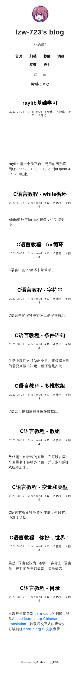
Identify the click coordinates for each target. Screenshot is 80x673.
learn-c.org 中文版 (38, 629)
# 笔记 (42, 115)
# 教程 (57, 202)
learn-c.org (43, 613)
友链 (33, 64)
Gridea (40, 662)
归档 (33, 56)
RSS (54, 662)
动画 (61, 56)
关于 (47, 64)
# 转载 (49, 111)
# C (47, 202)
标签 (47, 56)
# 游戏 (61, 111)
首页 (19, 56)
